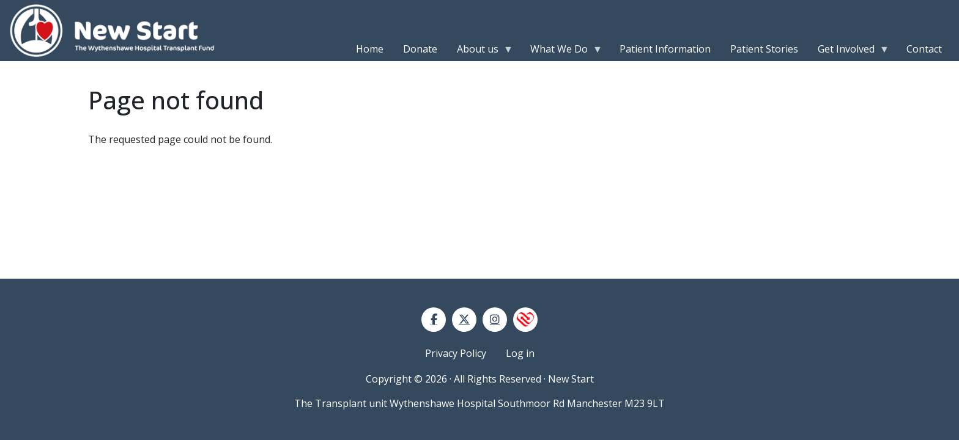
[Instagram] (495, 319)
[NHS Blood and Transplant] (525, 319)
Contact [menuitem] (924, 49)
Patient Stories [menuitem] (764, 49)
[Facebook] (433, 319)
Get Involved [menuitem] (848, 51)
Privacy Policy (455, 353)
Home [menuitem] (369, 49)
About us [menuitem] (480, 51)
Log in (520, 353)
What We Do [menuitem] (561, 51)
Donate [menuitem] (420, 49)
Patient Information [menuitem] (665, 49)
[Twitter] (464, 319)
